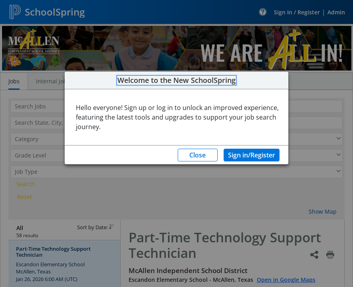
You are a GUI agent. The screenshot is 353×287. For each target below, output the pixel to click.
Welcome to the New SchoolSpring (176, 80)
